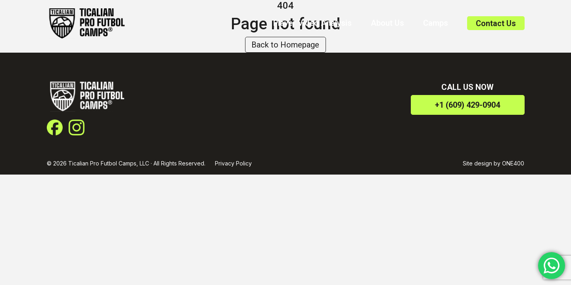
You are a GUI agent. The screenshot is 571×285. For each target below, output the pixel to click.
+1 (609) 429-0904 (467, 105)
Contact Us (496, 23)
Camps (435, 23)
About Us (387, 23)
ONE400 (513, 163)
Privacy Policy (233, 163)
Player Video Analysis (312, 23)
